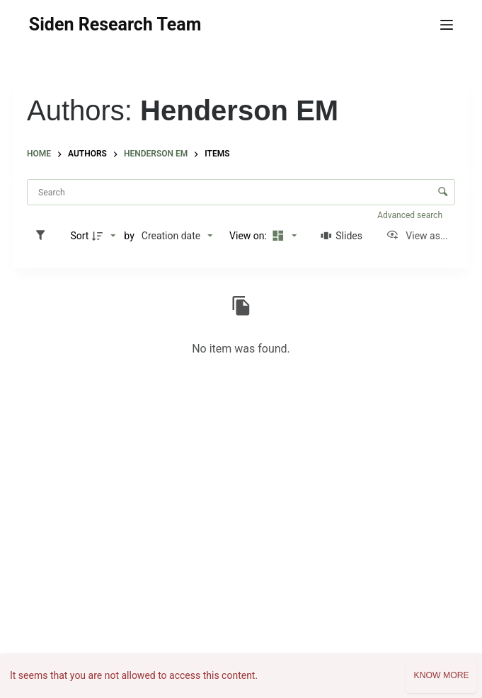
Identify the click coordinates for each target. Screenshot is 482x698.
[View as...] (417, 235)
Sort (79, 235)
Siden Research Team (115, 24)
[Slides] (341, 235)
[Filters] (44, 235)
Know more (441, 675)
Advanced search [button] (410, 215)
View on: (249, 235)
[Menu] (446, 24)
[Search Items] (241, 192)
